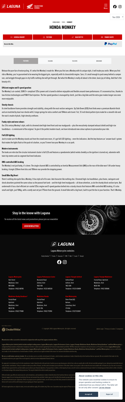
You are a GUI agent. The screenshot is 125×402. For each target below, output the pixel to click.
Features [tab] (26, 61)
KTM (66, 256)
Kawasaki (60, 256)
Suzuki (75, 256)
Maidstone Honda (43, 296)
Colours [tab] (50, 61)
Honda (53, 256)
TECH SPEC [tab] (74, 61)
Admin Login (100, 328)
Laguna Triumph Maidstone (103, 276)
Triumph (82, 256)
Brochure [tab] (99, 61)
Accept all (88, 394)
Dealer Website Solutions (6, 326)
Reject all (109, 394)
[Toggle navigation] (106, 6)
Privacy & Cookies (110, 328)
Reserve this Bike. (9, 44)
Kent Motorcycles (71, 296)
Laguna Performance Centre (46, 276)
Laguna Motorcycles (15, 276)
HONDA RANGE (56, 22)
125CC (63, 22)
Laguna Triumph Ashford (74, 276)
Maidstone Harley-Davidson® (18, 296)
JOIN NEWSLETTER (31, 226)
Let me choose (105, 388)
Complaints (120, 328)
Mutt (71, 256)
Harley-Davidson (45, 256)
